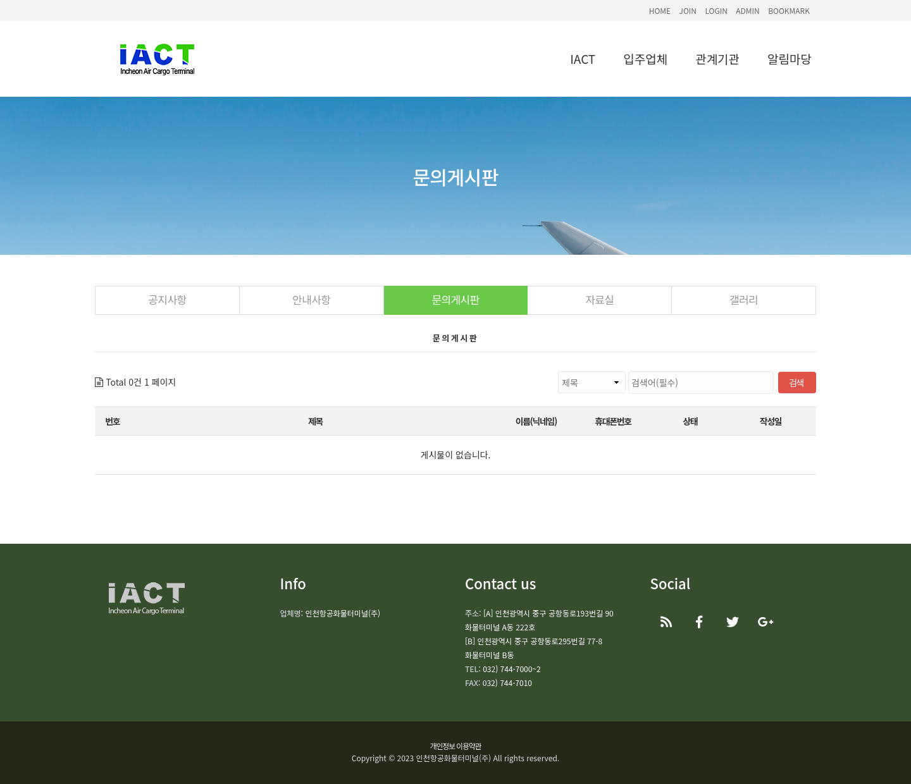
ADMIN (748, 10)
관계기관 (717, 58)
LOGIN (716, 10)
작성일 (770, 421)
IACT (582, 58)
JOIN (688, 10)
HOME (660, 10)
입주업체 (645, 58)
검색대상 (176, 371)
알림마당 (789, 58)
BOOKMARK (789, 10)
